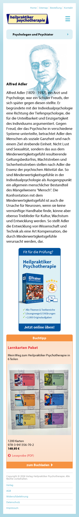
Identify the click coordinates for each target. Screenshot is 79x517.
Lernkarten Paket (23, 347)
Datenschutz (13, 502)
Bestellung (56, 7)
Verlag (9, 485)
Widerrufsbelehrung (17, 496)
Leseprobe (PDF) (23, 455)
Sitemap (43, 7)
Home (33, 7)
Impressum (12, 507)
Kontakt (68, 7)
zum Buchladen (40, 465)
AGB (8, 490)
